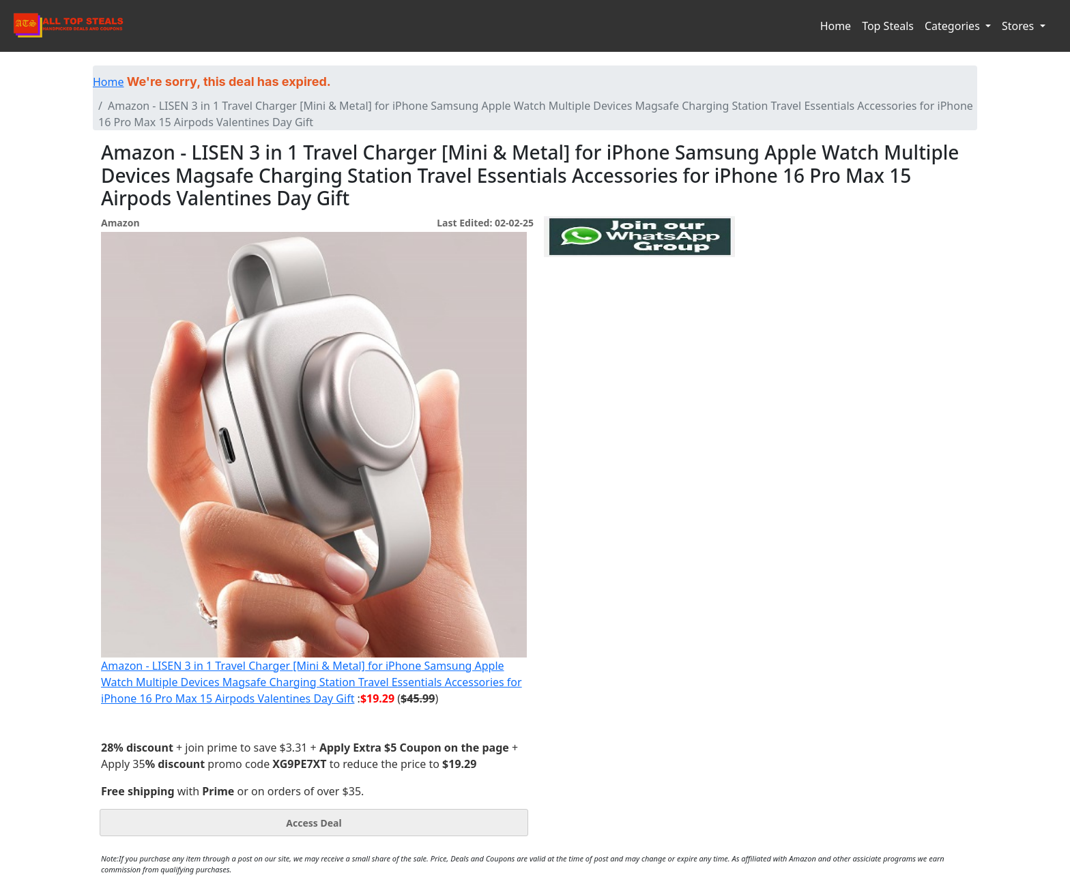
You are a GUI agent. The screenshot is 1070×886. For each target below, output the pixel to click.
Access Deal (313, 822)
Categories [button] (954, 25)
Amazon (120, 222)
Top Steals (888, 25)
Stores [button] (1019, 25)
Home (836, 25)
